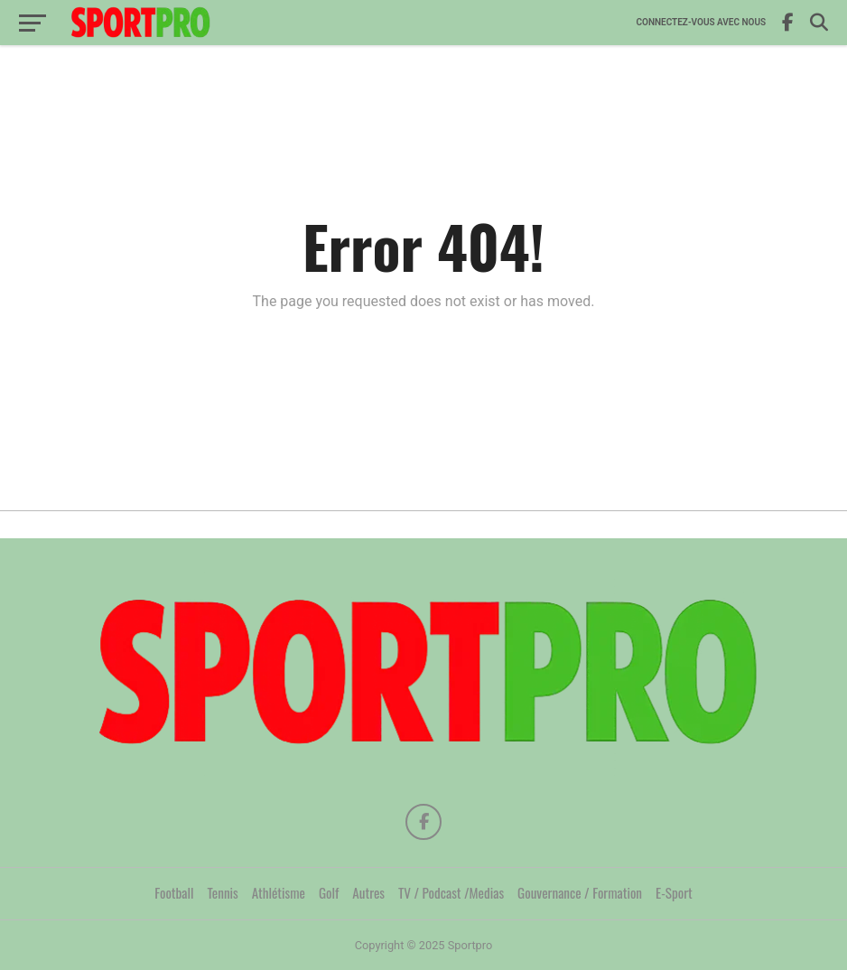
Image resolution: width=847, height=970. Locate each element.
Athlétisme (278, 892)
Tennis (223, 892)
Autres (368, 892)
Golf (329, 892)
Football (173, 892)
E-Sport (674, 892)
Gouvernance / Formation (579, 892)
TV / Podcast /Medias (451, 892)
